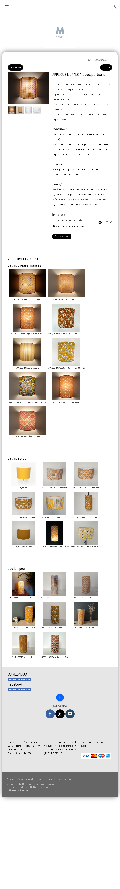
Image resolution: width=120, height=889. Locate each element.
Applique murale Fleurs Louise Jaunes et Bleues (27, 402)
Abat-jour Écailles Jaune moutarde (23, 517)
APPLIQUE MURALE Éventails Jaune (27, 299)
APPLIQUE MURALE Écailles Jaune (27, 436)
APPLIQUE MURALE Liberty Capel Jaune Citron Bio (67, 368)
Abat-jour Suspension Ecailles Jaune (67, 576)
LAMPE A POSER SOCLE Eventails (67, 716)
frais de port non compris (71, 220)
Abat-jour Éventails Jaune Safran (67, 487)
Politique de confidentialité (18, 876)
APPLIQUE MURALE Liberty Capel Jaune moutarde (67, 333)
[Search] (99, 60)
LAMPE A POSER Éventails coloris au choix (25, 657)
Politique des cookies (40, 876)
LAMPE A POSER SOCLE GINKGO (67, 686)
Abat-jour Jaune (24, 487)
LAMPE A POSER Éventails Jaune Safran (68, 746)
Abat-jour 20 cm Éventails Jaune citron (23, 606)
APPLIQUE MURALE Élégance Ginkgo (67, 402)
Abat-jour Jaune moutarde (23, 576)
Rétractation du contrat (18, 879)
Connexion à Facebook (19, 768)
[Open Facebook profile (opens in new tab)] (60, 786)
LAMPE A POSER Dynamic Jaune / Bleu (67, 657)
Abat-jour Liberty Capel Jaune (67, 517)
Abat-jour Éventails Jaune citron (23, 547)
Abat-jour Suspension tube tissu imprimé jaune (71, 547)
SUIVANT (106, 67)
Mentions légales (14, 873)
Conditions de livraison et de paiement (39, 873)
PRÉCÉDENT (15, 67)
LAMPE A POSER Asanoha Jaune (23, 746)
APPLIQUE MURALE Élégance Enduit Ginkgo (27, 333)
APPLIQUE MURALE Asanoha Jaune (67, 299)
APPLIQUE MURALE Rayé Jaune (27, 368)
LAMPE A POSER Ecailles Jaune (23, 686)
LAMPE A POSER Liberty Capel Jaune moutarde (26, 716)
